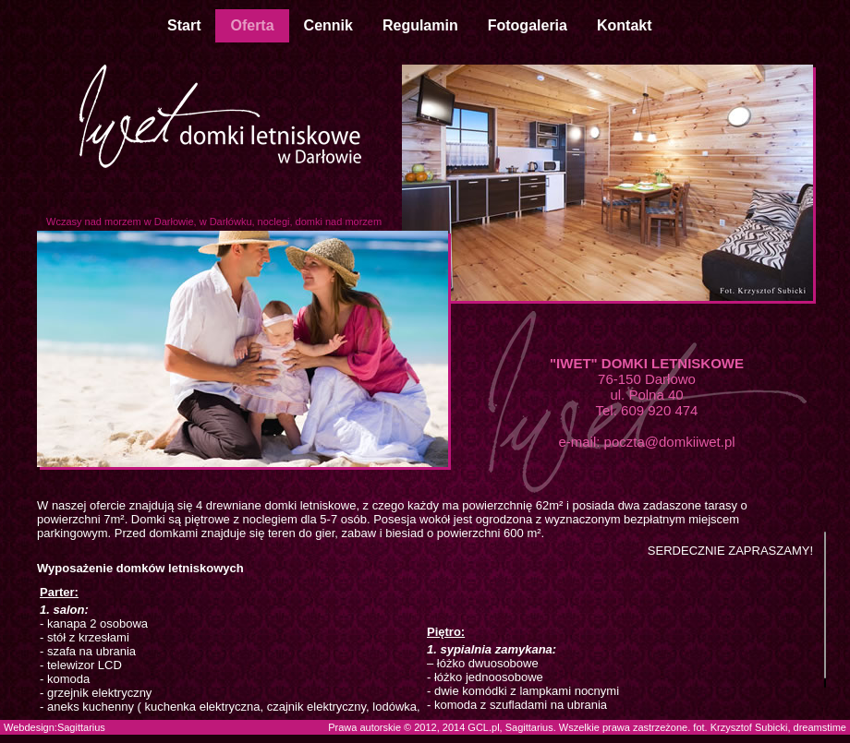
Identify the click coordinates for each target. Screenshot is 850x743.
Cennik (328, 25)
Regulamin (420, 25)
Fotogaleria (527, 25)
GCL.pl (483, 727)
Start (183, 25)
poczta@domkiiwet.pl (669, 441)
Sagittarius (81, 727)
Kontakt (624, 25)
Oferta (251, 25)
